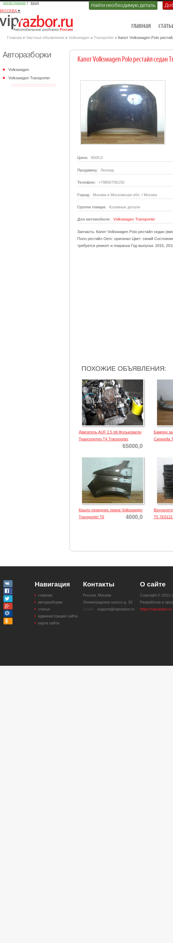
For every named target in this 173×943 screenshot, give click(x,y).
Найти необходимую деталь (123, 5)
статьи (44, 609)
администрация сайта (57, 616)
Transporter (104, 37)
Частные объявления (45, 37)
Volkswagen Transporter (29, 78)
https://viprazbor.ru (156, 609)
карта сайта (48, 623)
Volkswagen (79, 37)
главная (141, 26)
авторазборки (50, 602)
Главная (14, 37)
